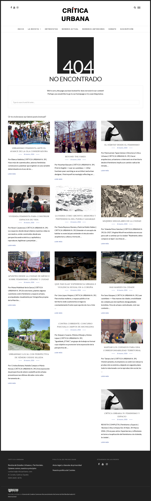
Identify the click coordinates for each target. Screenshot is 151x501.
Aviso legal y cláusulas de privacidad (67, 466)
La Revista (33, 29)
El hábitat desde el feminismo (122, 145)
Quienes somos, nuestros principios (22, 469)
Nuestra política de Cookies (64, 471)
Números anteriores (93, 29)
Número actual (70, 29)
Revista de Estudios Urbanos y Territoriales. (25, 466)
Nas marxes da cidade (122, 288)
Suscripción (126, 29)
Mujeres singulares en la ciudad (122, 222)
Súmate (112, 29)
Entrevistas (51, 29)
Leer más (105, 171)
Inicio (21, 29)
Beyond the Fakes (75, 157)
